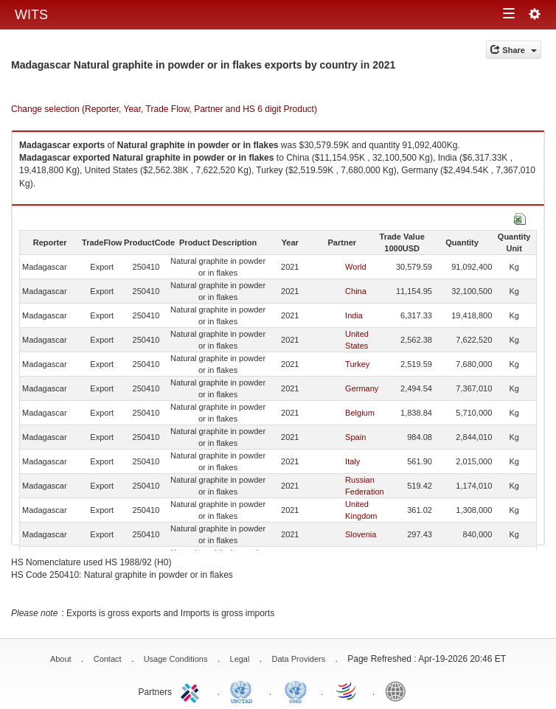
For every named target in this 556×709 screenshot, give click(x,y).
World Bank (399, 690)
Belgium (360, 412)
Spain (355, 437)
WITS (31, 14)
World (355, 266)
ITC (192, 690)
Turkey (357, 364)
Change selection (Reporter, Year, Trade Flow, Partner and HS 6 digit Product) (164, 109)
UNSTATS (295, 690)
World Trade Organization (347, 690)
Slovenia (360, 534)
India (354, 315)
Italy (352, 461)
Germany (361, 388)
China (355, 291)
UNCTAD (244, 690)
